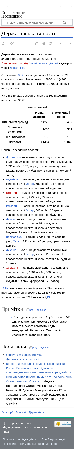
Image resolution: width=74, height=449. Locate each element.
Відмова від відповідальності (39, 443)
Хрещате (12, 267)
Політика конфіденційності (21, 439)
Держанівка (17, 67)
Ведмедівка (14, 236)
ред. (31, 309)
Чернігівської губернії (43, 63)
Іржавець (12, 205)
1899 (4, 288)
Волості (21, 412)
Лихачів (11, 219)
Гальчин (11, 192)
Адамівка (12, 179)
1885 (20, 75)
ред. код (41, 309)
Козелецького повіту (15, 63)
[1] (48, 296)
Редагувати (36, 43)
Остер (30, 183)
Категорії (7, 412)
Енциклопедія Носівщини (13, 15)
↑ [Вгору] (11, 317)
